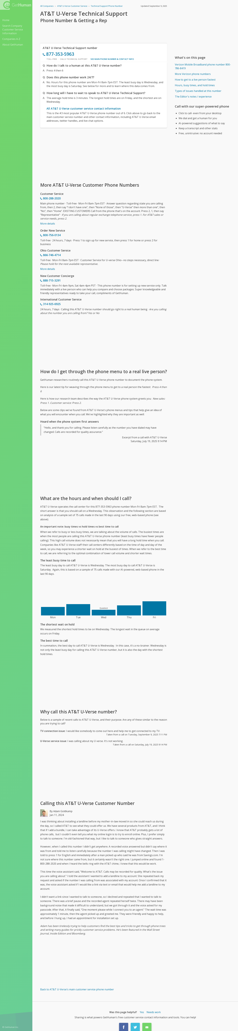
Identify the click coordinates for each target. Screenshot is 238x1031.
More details (47, 223)
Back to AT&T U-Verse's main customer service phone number (77, 989)
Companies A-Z (11, 39)
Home (5, 20)
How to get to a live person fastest (195, 79)
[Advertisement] (103, 155)
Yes (142, 1012)
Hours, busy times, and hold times (195, 85)
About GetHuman (12, 44)
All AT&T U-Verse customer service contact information (84, 108)
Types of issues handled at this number (198, 91)
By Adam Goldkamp (61, 811)
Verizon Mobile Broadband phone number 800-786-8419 (203, 66)
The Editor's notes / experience (193, 96)
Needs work (154, 1012)
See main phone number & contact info (112, 59)
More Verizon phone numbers (193, 74)
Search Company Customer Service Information (12, 29)
